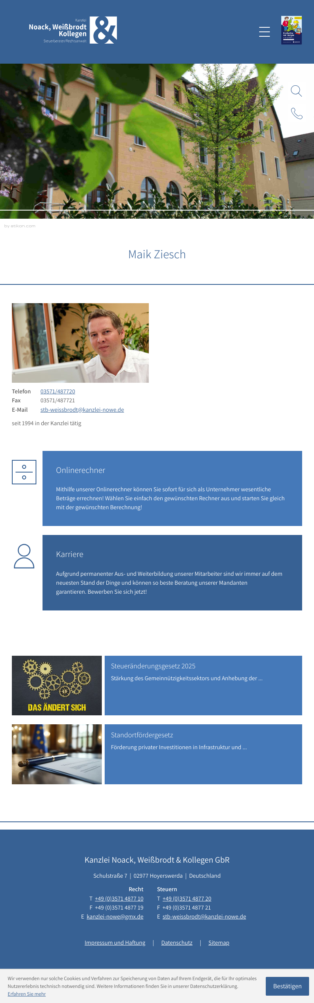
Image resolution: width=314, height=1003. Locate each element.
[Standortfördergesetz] (157, 754)
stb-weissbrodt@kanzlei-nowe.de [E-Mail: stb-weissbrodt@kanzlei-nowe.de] (82, 410)
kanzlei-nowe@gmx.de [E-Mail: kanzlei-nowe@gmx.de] (115, 917)
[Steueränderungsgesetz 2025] (157, 686)
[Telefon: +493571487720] (57, 391)
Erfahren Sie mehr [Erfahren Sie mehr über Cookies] (27, 993)
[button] (297, 113)
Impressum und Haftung (115, 943)
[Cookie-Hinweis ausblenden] (287, 986)
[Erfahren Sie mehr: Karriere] (172, 572)
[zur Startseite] (73, 31)
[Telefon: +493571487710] (119, 898)
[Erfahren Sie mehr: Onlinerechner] (172, 488)
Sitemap (219, 943)
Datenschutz (177, 943)
